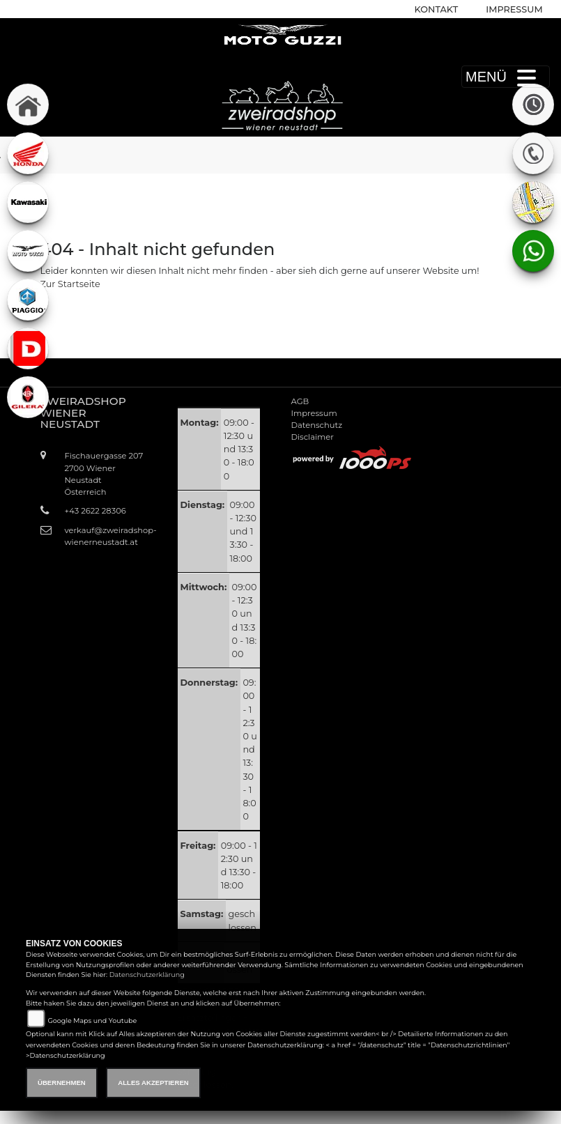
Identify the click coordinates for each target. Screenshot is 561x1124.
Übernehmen (62, 1082)
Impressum (514, 9)
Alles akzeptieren (153, 1082)
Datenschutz (317, 425)
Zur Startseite (70, 284)
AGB (300, 401)
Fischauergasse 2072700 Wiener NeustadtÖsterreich (104, 473)
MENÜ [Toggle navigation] (506, 76)
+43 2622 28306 (95, 511)
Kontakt (437, 9)
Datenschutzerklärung (147, 974)
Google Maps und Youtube (92, 1020)
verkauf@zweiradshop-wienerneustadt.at (105, 536)
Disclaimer (312, 437)
